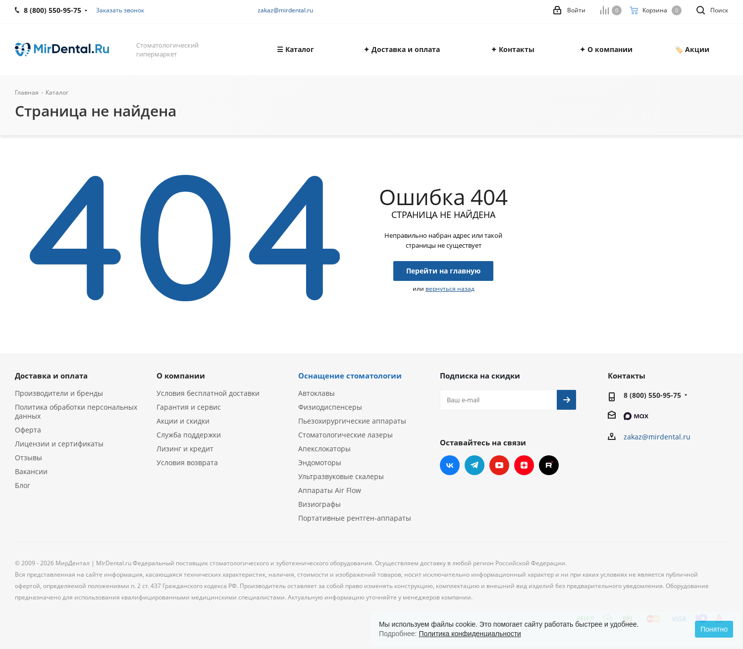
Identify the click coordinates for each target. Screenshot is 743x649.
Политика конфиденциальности (470, 634)
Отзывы (28, 457)
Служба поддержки (189, 434)
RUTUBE (549, 465)
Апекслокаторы (324, 448)
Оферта (28, 429)
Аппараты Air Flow (329, 490)
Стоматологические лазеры (345, 434)
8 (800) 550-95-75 (652, 395)
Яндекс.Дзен (524, 465)
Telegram (474, 465)
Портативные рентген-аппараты (354, 518)
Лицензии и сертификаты (59, 443)
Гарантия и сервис (189, 407)
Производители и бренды (59, 393)
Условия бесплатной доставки (208, 393)
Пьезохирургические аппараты (352, 421)
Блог (22, 485)
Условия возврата (187, 462)
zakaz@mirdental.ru (285, 10)
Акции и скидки (183, 421)
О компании (181, 375)
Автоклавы (316, 393)
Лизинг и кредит (185, 448)
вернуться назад (450, 288)
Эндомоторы (319, 462)
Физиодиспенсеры (330, 407)
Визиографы (319, 504)
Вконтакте (450, 465)
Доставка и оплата (51, 375)
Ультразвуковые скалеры (341, 476)
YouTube (499, 465)
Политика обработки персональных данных (76, 411)
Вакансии (31, 471)
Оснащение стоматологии (350, 375)
